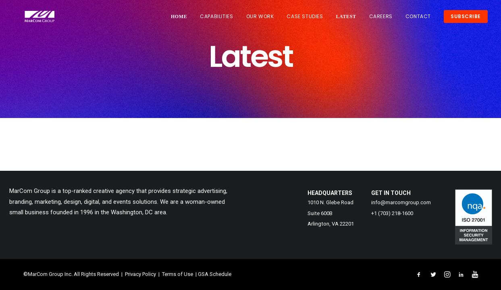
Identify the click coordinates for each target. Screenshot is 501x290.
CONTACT (418, 18)
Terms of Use (177, 274)
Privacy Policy (140, 274)
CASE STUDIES (305, 18)
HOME (179, 19)
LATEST (346, 19)
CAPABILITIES (216, 18)
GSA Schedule (214, 274)
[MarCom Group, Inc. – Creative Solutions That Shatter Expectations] (34, 19)
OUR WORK (260, 18)
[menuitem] (182, 19)
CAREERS (381, 18)
